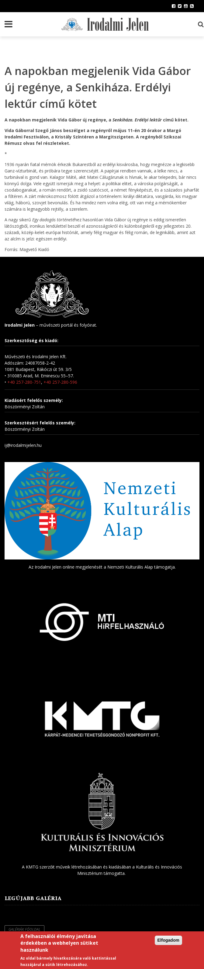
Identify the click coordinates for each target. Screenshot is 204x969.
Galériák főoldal (24, 929)
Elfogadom (168, 940)
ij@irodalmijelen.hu (23, 445)
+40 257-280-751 (24, 382)
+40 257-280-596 (60, 382)
